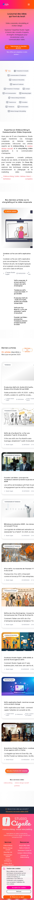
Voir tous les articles (27, 350)
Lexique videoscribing (24, 853)
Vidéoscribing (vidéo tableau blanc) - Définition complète (17, 177)
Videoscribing (7, 845)
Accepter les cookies (19, 888)
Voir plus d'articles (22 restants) (17, 771)
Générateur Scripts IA (24, 850)
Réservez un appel (17, 897)
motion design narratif (22, 783)
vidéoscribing (8, 783)
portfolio (17, 785)
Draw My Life (8, 852)
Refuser (18, 892)
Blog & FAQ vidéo (24, 845)
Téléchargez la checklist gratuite (16, 47)
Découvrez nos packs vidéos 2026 (17, 811)
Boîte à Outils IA (24, 848)
